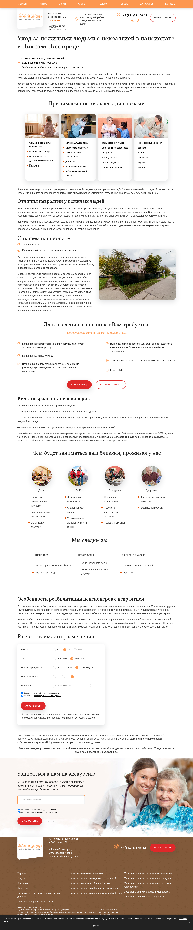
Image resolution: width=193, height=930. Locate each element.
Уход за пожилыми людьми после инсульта (148, 878)
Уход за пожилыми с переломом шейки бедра (96, 893)
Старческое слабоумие (76, 148)
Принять (96, 926)
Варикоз (142, 148)
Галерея (103, 3)
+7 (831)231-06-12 (135, 15)
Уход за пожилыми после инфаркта (144, 896)
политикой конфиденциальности (46, 693)
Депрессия (143, 157)
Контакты (170, 3)
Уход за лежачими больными (87, 873)
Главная (22, 3)
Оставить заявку (79, 384)
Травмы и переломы (112, 167)
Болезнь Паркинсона (75, 166)
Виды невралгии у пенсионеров (39, 62)
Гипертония (107, 152)
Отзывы (82, 3)
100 (80, 649)
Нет (70, 667)
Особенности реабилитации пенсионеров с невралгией (52, 67)
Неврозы (142, 167)
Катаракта (34, 165)
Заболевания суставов (113, 143)
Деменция (70, 161)
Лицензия (22, 888)
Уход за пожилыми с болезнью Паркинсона (95, 888)
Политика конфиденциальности (35, 901)
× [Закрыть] (189, 922)
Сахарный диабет (110, 162)
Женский (62, 658)
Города (124, 3)
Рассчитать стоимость (111, 384)
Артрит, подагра (109, 157)
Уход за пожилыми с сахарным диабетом (147, 891)
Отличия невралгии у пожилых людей (42, 58)
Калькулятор (146, 3)
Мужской (80, 658)
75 (69, 649)
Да (58, 667)
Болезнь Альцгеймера (76, 143)
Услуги (62, 3)
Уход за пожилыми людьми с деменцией (93, 878)
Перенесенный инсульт (41, 151)
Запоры (141, 152)
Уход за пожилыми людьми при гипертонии (148, 873)
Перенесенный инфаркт (150, 143)
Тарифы (42, 3)
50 (58, 649)
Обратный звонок (162, 18)
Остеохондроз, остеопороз (115, 148)
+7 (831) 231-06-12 (133, 847)
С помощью (86, 667)
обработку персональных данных (47, 696)
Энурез (141, 162)
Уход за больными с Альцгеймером (90, 883)
